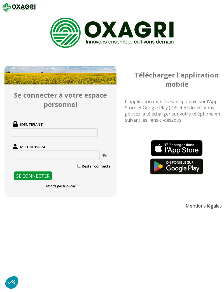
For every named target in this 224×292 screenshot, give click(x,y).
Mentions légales (204, 206)
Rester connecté (96, 166)
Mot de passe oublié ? (62, 186)
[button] (11, 282)
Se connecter (33, 176)
